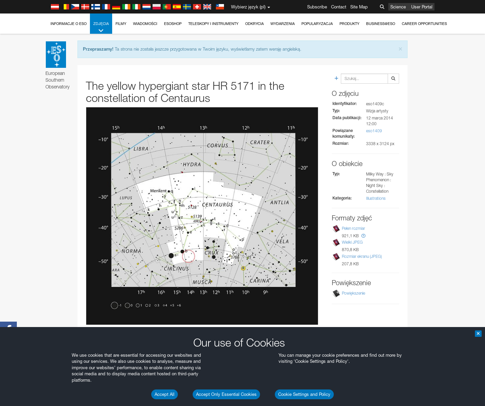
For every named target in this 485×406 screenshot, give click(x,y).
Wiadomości (145, 23)
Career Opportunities (424, 23)
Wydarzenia (282, 23)
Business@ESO (380, 23)
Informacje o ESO (69, 23)
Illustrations (376, 198)
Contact (338, 6)
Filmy (121, 23)
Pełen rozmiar (353, 228)
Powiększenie (353, 293)
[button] (363, 235)
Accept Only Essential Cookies (226, 394)
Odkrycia (254, 23)
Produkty (349, 23)
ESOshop (173, 23)
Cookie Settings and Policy (304, 394)
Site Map (359, 6)
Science (398, 6)
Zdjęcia (101, 27)
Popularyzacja (317, 23)
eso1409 (374, 130)
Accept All (164, 394)
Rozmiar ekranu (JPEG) (362, 256)
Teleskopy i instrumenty (213, 23)
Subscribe (317, 6)
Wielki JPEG (352, 242)
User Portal (421, 6)
